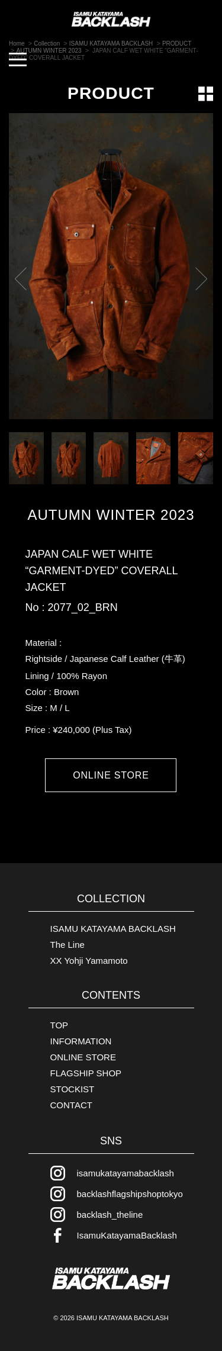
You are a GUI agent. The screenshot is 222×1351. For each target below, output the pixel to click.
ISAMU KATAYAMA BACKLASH (113, 929)
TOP (59, 1025)
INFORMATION (81, 1041)
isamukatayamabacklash (125, 1173)
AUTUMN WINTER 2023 (110, 515)
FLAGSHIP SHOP (86, 1073)
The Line (67, 945)
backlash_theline (110, 1215)
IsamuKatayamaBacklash (127, 1235)
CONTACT (71, 1105)
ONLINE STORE (111, 775)
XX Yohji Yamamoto (89, 961)
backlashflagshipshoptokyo (130, 1194)
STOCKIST (72, 1089)
